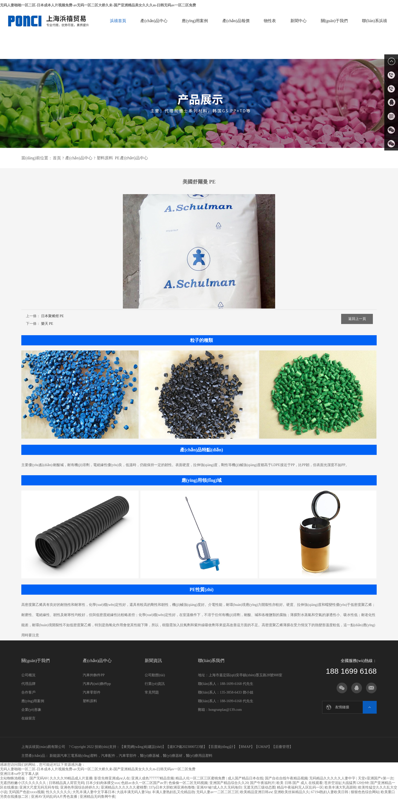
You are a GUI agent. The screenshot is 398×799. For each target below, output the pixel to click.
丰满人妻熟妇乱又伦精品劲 (173, 792)
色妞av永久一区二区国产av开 (144, 783)
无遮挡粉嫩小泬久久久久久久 (23, 783)
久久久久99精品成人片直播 (71, 778)
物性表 (270, 21)
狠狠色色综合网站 (365, 792)
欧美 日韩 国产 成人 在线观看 (299, 783)
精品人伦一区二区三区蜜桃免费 (200, 778)
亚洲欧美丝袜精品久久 (291, 792)
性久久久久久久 (58, 792)
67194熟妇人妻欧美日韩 (330, 792)
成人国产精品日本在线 (245, 778)
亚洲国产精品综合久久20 (228, 783)
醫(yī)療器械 (149, 756)
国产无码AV (38, 778)
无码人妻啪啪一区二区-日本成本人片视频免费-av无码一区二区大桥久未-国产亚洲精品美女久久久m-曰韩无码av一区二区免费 (98, 5)
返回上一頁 (357, 319)
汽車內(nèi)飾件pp (97, 684)
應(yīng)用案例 (195, 21)
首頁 (57, 158)
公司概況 (28, 675)
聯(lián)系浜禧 (374, 21)
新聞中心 (298, 21)
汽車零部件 (92, 692)
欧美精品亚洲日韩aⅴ (256, 792)
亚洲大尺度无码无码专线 (38, 787)
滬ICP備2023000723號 (186, 747)
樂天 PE (47, 324)
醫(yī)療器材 (172, 756)
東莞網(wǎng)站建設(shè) (142, 747)
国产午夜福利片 (262, 783)
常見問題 (152, 692)
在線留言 (28, 718)
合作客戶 (28, 692)
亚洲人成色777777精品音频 (152, 778)
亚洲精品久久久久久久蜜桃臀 (124, 787)
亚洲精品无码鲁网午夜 (97, 796)
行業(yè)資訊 (155, 684)
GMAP (263, 747)
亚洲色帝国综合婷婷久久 (79, 787)
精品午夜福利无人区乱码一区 (300, 787)
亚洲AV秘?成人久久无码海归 (219, 787)
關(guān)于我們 (334, 21)
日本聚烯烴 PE (52, 316)
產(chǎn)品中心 (154, 21)
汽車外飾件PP (94, 675)
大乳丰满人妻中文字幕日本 (93, 792)
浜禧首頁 (118, 21)
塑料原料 (105, 158)
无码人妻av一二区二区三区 (217, 792)
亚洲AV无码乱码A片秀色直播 (54, 796)
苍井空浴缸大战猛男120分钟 (346, 783)
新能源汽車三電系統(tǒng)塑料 (73, 756)
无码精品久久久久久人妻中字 (332, 778)
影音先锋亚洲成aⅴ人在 (112, 778)
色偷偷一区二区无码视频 (188, 783)
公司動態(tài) (155, 675)
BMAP (246, 747)
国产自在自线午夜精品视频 (286, 778)
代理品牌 (28, 684)
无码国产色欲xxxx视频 (26, 792)
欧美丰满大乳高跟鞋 (341, 787)
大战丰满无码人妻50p (133, 792)
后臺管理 (282, 747)
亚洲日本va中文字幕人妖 (19, 774)
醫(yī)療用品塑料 (199, 756)
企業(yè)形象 (31, 710)
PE (117, 158)
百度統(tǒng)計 (222, 747)
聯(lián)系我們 (211, 660)
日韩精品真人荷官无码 (66, 783)
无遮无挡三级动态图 (259, 787)
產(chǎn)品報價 (236, 21)
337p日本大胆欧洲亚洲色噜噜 (171, 787)
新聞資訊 (153, 660)
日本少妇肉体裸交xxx (103, 783)
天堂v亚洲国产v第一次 (375, 778)
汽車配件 (108, 756)
